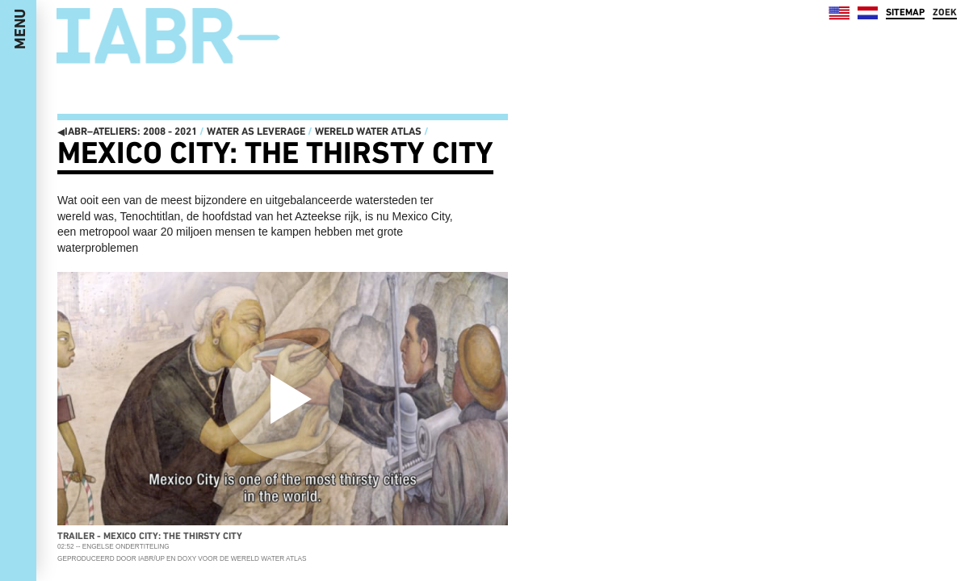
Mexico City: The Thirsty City (275, 152)
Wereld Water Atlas (368, 131)
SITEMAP (905, 12)
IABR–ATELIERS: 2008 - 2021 (127, 131)
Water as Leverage (256, 131)
